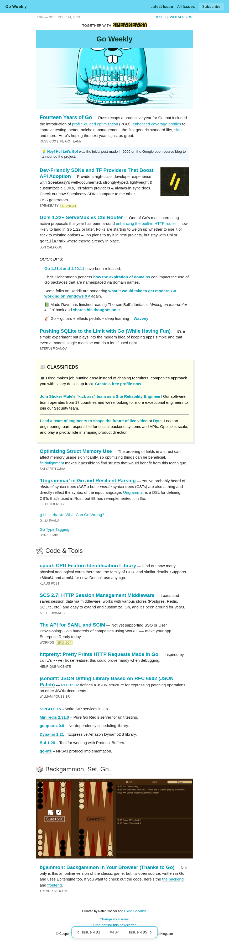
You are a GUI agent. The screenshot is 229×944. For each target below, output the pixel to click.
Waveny (141, 318)
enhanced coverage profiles (157, 124)
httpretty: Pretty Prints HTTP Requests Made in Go (99, 654)
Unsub (160, 17)
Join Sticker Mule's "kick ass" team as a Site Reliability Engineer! (101, 396)
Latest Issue (161, 6)
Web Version (181, 17)
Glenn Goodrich (135, 911)
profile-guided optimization (95, 124)
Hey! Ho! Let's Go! (62, 151)
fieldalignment (52, 462)
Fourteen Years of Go (66, 117)
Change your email (114, 919)
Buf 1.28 (47, 742)
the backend (173, 878)
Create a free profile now (118, 383)
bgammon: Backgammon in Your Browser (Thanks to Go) (107, 866)
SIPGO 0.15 (50, 708)
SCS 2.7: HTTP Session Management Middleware (97, 595)
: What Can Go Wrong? (72, 514)
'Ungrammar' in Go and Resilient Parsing (88, 480)
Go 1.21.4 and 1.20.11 (64, 268)
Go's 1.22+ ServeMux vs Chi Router (81, 217)
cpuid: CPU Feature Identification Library (88, 565)
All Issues (186, 6)
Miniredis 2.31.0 (54, 716)
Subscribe (211, 6)
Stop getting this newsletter (114, 924)
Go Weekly (16, 6)
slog (178, 130)
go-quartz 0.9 (52, 725)
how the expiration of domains (121, 276)
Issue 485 (140, 932)
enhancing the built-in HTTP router (146, 223)
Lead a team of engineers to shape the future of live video (94, 420)
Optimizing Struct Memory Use (76, 451)
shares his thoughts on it (96, 309)
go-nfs (46, 750)
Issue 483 (88, 932)
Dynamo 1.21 (52, 733)
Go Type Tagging (54, 529)
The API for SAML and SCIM (72, 624)
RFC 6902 (70, 684)
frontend (54, 884)
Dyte (157, 420)
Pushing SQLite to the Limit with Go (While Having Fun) (105, 330)
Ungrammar (133, 492)
